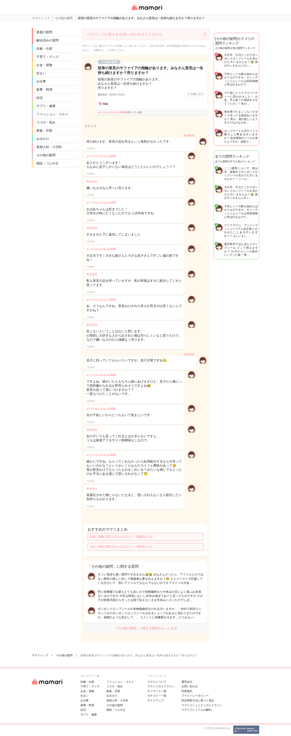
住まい (41, 73)
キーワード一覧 (156, 691)
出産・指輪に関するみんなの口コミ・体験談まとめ (121, 546)
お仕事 (41, 81)
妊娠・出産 (44, 48)
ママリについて (156, 681)
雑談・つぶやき (47, 163)
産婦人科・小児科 (49, 147)
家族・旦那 (44, 130)
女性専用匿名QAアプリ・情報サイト (147, 10)
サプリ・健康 (45, 106)
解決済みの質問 (47, 40)
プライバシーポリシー (195, 695)
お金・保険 (44, 65)
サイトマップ (155, 700)
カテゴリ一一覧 (156, 695)
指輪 (105, 103)
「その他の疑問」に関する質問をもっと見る (145, 628)
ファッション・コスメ (52, 114)
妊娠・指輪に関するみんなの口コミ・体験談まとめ (121, 536)
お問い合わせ (189, 686)
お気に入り (197, 94)
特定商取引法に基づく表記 (197, 700)
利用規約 (186, 691)
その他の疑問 (45, 155)
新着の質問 (44, 32)
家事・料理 (44, 89)
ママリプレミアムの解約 (196, 709)
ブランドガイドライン (161, 686)
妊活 (39, 98)
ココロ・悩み (45, 122)
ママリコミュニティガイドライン (201, 705)
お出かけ (42, 139)
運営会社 (186, 681)
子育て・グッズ (47, 57)
